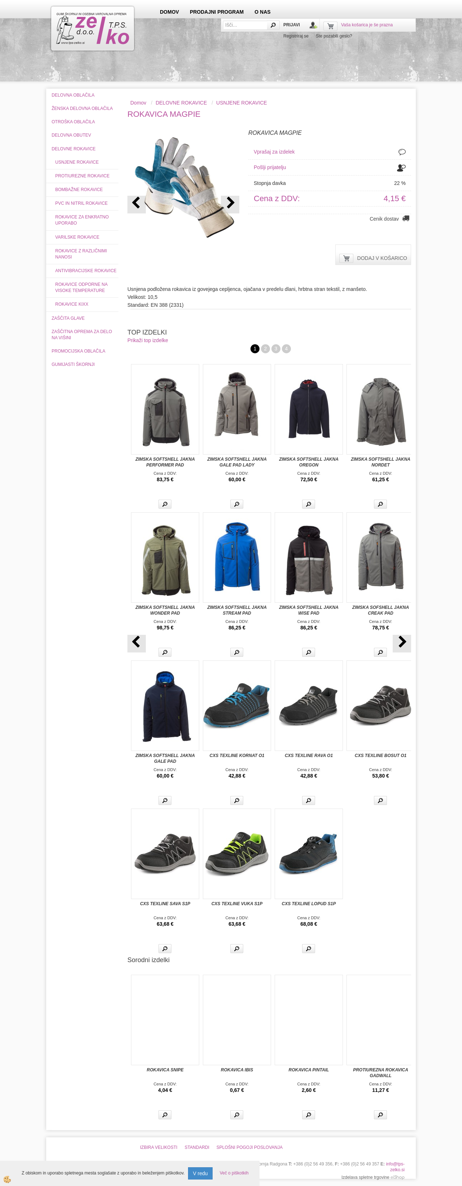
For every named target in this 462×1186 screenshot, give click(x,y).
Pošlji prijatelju (270, 167)
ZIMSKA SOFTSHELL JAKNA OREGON (309, 462)
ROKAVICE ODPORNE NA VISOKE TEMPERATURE (81, 287)
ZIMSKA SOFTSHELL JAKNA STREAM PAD (237, 610)
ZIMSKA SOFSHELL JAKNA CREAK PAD (380, 610)
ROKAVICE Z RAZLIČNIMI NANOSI (81, 254)
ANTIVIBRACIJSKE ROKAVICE (86, 270)
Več (164, 504)
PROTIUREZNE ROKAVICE (82, 175)
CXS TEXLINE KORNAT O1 (237, 755)
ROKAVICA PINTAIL (309, 1069)
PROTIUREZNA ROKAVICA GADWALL (380, 1072)
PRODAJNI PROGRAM (217, 12)
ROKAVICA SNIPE (165, 1069)
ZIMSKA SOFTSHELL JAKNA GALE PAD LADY (237, 462)
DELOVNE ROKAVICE (181, 103)
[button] (230, 204)
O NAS (262, 12)
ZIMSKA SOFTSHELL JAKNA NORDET (380, 462)
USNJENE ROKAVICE (77, 162)
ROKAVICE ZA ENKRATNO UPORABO (82, 220)
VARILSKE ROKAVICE (77, 237)
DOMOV (169, 12)
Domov (138, 103)
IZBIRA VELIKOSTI (158, 1147)
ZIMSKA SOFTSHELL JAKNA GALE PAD (165, 758)
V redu (200, 1173)
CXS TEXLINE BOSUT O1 (380, 755)
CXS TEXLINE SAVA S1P (165, 903)
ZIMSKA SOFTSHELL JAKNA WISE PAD (309, 610)
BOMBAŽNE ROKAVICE (79, 189)
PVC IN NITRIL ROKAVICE (81, 203)
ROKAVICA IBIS (237, 1069)
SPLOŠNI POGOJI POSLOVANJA (250, 1147)
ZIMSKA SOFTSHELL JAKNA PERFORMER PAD (165, 462)
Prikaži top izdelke (147, 340)
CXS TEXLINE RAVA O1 (309, 755)
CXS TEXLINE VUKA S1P (237, 903)
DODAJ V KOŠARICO (382, 258)
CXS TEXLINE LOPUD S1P (309, 903)
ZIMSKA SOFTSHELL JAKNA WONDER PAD (165, 610)
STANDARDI (196, 1147)
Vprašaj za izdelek (274, 152)
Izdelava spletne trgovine (365, 1177)
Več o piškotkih (234, 1173)
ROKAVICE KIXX (71, 304)
